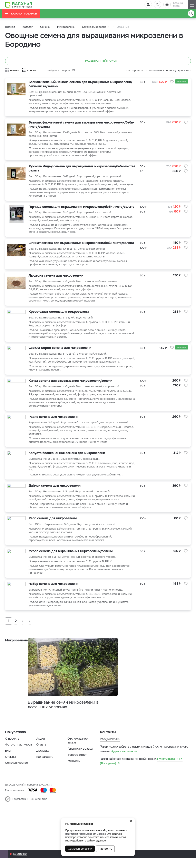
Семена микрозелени (95, 27)
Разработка (19, 811)
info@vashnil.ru (110, 751)
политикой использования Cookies (85, 834)
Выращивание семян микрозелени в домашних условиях (68, 717)
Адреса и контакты (124, 764)
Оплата (41, 757)
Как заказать (44, 769)
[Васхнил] (19, 4)
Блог (8, 763)
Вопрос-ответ (77, 767)
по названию (153, 70)
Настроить (105, 848)
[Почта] (4, 854)
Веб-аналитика (38, 811)
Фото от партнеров (18, 757)
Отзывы (10, 769)
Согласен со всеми (80, 848)
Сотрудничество (16, 775)
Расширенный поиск (98, 61)
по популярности (177, 70)
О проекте (12, 751)
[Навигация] (192, 4)
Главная (10, 27)
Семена (45, 27)
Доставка (42, 763)
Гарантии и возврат (81, 761)
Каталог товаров (21, 13)
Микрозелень (66, 27)
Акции (40, 751)
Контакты (74, 773)
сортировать (135, 70)
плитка (14, 70)
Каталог (27, 27)
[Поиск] (191, 13)
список (31, 70)
